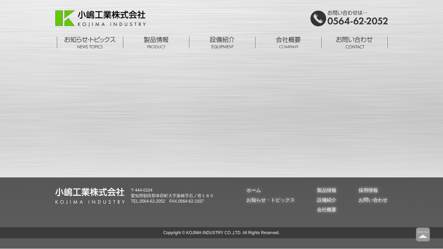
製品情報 (326, 190)
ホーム (253, 190)
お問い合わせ (373, 200)
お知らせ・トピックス (270, 200)
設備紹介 (326, 200)
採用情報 (368, 190)
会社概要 (326, 209)
